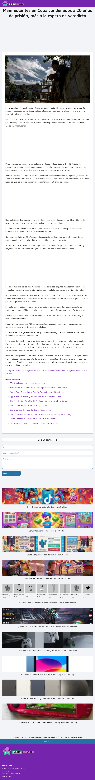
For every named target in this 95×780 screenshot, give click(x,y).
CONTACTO (6, 771)
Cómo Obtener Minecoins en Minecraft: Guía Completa (34, 419)
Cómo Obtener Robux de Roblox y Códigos (29, 405)
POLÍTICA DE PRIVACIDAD (11, 774)
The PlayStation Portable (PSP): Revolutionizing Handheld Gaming (39, 401)
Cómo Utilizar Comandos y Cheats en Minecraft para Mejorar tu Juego (41, 414)
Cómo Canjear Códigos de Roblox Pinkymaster (30, 410)
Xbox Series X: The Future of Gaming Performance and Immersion (39, 387)
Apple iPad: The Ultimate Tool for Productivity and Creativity (37, 392)
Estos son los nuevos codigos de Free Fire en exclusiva (34, 423)
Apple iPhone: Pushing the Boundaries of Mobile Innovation (36, 396)
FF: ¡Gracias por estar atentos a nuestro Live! (30, 383)
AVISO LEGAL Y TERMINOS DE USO (14, 769)
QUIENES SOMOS (8, 776)
